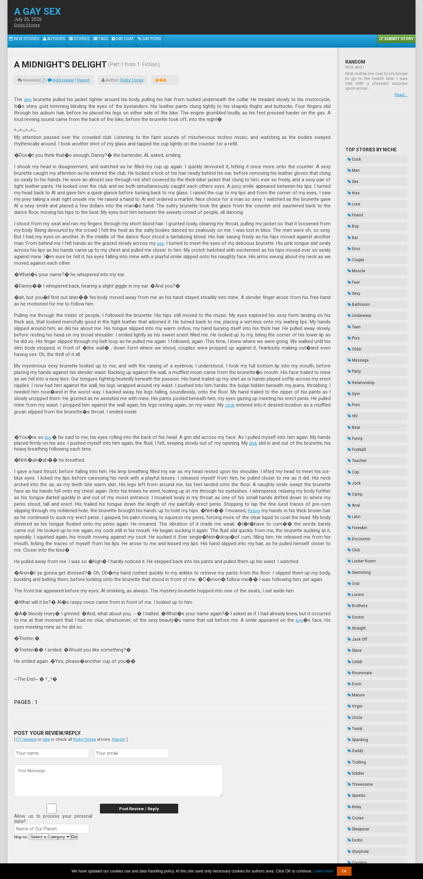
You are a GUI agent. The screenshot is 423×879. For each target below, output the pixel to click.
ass (167, 243)
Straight (354, 500)
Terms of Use (233, 858)
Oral (351, 467)
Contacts (285, 858)
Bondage (355, 728)
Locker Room (359, 451)
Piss (351, 288)
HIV (350, 345)
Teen (351, 280)
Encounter (356, 435)
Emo (351, 223)
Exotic (353, 655)
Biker (352, 695)
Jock (351, 394)
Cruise (353, 638)
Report (83, 80)
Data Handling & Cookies (179, 858)
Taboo (352, 720)
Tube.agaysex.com (248, 853)
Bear (351, 353)
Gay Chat (136, 41)
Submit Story (395, 41)
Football (354, 369)
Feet (351, 247)
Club (351, 443)
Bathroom (356, 263)
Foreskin (355, 427)
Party (352, 312)
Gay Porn (166, 41)
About (135, 858)
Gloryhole (356, 663)
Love (351, 190)
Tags (111, 41)
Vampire (355, 679)
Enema (353, 736)
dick (253, 442)
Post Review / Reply (133, 807)
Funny (352, 361)
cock (229, 404)
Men (351, 166)
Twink (352, 573)
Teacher (354, 378)
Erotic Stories (28, 25)
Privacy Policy (261, 858)
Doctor (353, 492)
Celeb (352, 524)
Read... (401, 94)
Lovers (353, 475)
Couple (353, 231)
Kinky (352, 630)
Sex (350, 174)
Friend (353, 198)
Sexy (351, 255)
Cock (352, 158)
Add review (61, 80)
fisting (253, 510)
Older (352, 296)
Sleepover (356, 647)
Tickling (354, 598)
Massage (356, 304)
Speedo (354, 622)
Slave (352, 516)
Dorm (352, 541)
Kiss (351, 182)
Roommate (357, 532)
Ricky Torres (131, 80)
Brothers (355, 484)
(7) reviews (26, 737)
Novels (353, 753)
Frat (350, 687)
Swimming (356, 459)
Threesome (357, 614)
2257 (148, 858)
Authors (59, 41)
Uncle (352, 565)
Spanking (355, 581)
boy (299, 619)
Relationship (358, 321)
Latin (351, 418)
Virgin (352, 557)
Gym (351, 329)
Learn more (323, 871)
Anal (351, 410)
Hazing (353, 744)
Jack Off (355, 508)
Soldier (353, 606)
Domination (357, 712)
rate (46, 737)
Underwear (357, 272)
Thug (352, 704)
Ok (344, 871)
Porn (351, 337)
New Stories (26, 41)
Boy (350, 206)
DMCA (212, 858)
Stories (86, 41)
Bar (350, 215)
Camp (352, 402)
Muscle (354, 239)
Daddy (353, 590)
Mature (353, 549)
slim (28, 99)
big (48, 436)
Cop (350, 386)
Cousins (355, 671)
